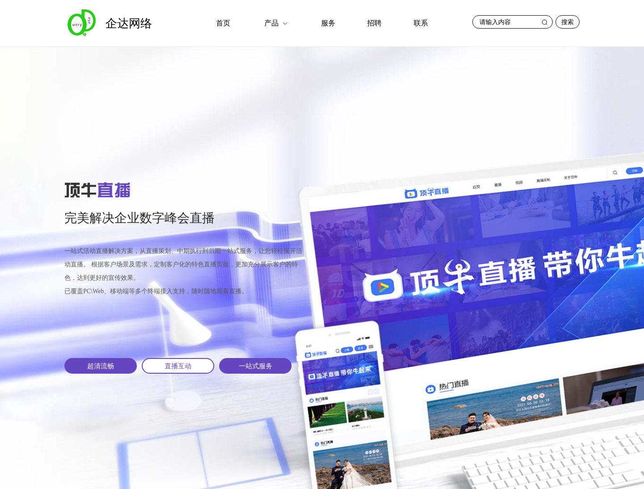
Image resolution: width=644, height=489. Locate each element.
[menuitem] (223, 23)
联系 (421, 23)
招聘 (374, 23)
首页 (223, 23)
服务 (328, 23)
